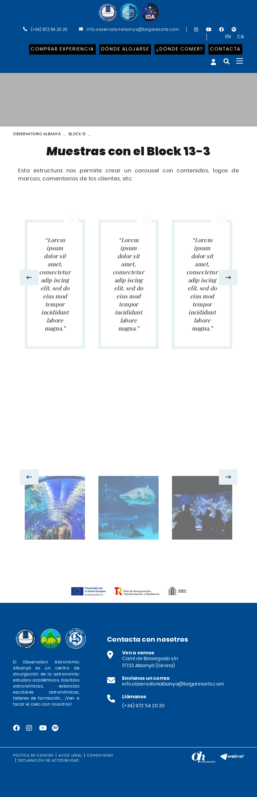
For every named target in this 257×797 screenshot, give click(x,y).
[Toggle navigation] (240, 61)
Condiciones (100, 755)
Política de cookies (33, 755)
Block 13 (77, 134)
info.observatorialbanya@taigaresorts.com (133, 29)
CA (240, 36)
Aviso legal (70, 755)
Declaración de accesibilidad (48, 760)
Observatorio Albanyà (37, 134)
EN (228, 36)
